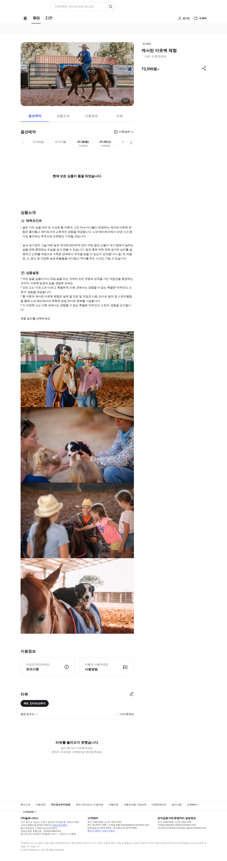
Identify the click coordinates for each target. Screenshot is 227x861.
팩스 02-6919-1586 (97, 825)
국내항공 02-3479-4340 (125, 828)
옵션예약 (34, 116)
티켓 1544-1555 (113, 822)
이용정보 (91, 116)
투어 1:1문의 (93, 830)
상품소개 (63, 116)
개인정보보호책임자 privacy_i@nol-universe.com (182, 828)
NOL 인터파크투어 (35, 703)
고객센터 (192, 804)
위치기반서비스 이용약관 (89, 804)
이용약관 (41, 804)
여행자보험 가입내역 (135, 804)
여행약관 (113, 804)
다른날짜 (124, 131)
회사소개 (25, 804)
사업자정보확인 (59, 825)
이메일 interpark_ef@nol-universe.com (177, 825)
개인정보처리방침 (60, 804)
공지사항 (176, 804)
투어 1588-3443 (95, 822)
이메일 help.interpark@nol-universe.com (129, 825)
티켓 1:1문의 (108, 830)
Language (28, 811)
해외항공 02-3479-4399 (99, 828)
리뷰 (120, 116)
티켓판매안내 (159, 804)
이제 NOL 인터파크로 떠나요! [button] (74, 6)
